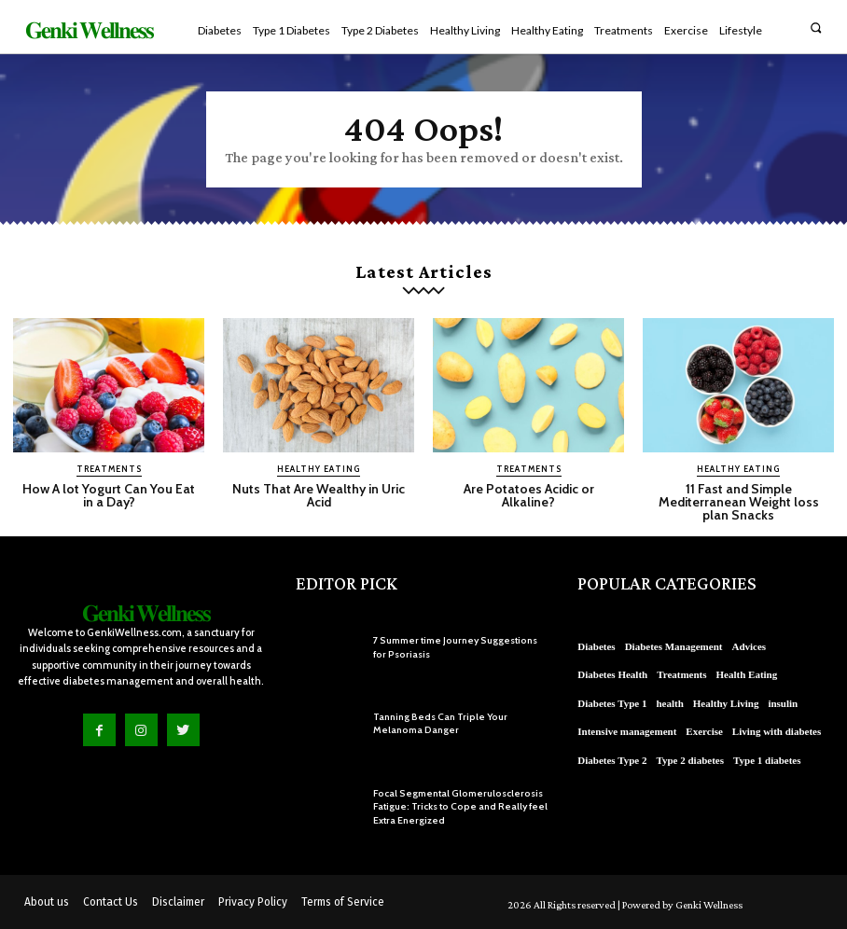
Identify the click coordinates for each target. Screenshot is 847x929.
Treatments (109, 469)
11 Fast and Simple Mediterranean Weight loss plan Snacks (738, 501)
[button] (816, 27)
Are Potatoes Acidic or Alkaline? (528, 495)
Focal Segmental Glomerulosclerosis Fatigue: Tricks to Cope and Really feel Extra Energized (455, 805)
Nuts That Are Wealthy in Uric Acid (319, 495)
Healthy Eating (318, 469)
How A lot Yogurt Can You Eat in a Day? (108, 495)
